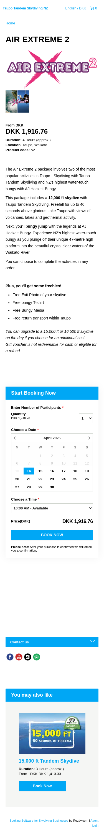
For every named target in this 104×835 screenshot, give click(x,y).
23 (52, 479)
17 (63, 471)
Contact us (19, 642)
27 (17, 487)
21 (29, 479)
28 (29, 487)
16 (52, 471)
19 (87, 471)
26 (87, 479)
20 (17, 479)
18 (75, 471)
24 (63, 479)
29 (40, 487)
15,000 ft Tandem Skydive (49, 761)
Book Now (52, 535)
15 (40, 471)
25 (75, 479)
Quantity (35, 416)
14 (29, 471)
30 (52, 487)
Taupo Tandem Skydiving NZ (25, 8)
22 (40, 479)
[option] (17, 101)
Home (10, 23)
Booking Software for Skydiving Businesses (39, 820)
